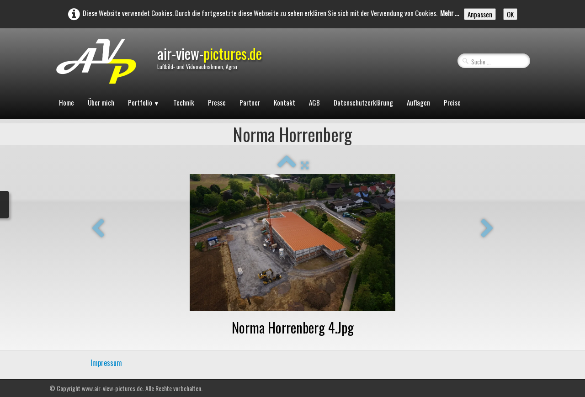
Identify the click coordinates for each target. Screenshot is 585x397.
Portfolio (144, 102)
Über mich (101, 102)
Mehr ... (449, 13)
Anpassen (480, 14)
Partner (249, 102)
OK (510, 14)
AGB (314, 102)
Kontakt (284, 102)
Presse (217, 102)
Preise (452, 102)
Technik (183, 102)
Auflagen (418, 102)
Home (66, 102)
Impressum (106, 362)
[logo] (95, 68)
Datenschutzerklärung (363, 102)
